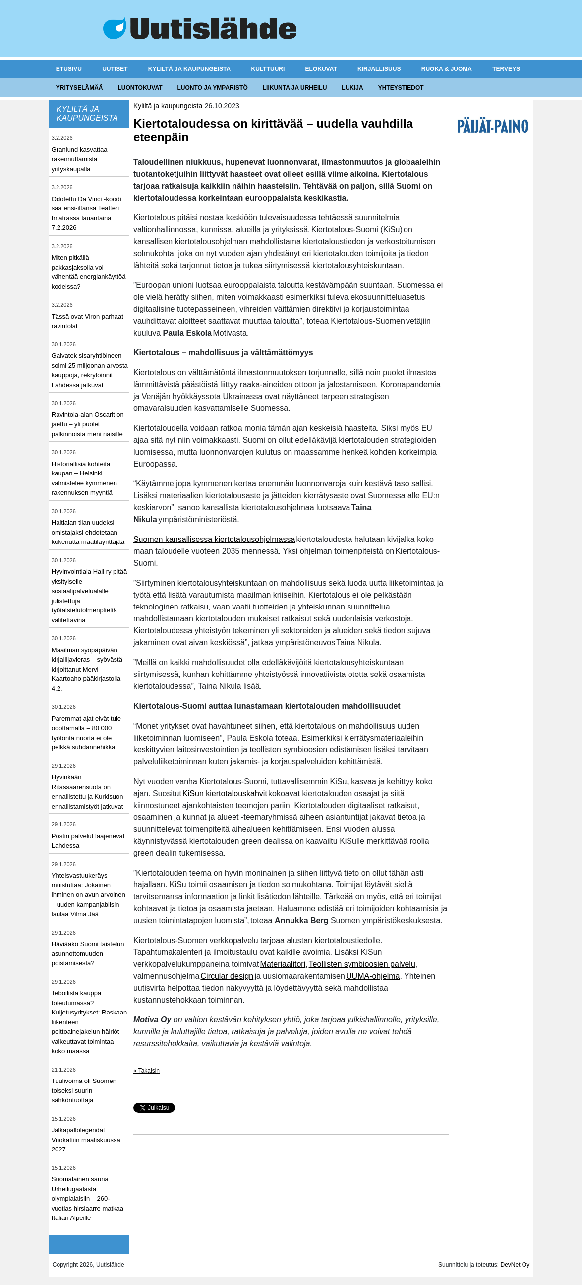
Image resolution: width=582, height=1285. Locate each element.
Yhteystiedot (401, 87)
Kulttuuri (268, 69)
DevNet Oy (514, 1264)
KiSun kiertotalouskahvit (224, 793)
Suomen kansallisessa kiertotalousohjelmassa (214, 539)
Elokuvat (321, 69)
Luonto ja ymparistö (212, 87)
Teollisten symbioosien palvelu (362, 964)
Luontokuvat (140, 87)
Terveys (506, 69)
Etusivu (69, 69)
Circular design (227, 976)
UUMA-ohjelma (373, 976)
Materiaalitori (283, 964)
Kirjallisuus (379, 69)
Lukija (352, 87)
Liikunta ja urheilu (295, 87)
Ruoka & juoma (446, 69)
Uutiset (114, 69)
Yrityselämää (79, 87)
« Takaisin (146, 1070)
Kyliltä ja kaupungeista (189, 69)
